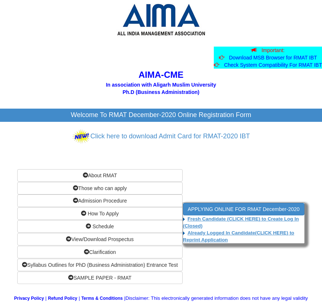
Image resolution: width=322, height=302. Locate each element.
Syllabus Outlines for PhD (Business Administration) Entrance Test (100, 265)
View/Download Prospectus (99, 239)
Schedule (100, 226)
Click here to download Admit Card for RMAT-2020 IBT (170, 136)
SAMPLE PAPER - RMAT (99, 278)
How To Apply (99, 214)
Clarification (100, 252)
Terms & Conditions (102, 298)
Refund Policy (62, 298)
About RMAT (100, 175)
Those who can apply (100, 188)
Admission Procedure (100, 201)
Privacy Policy (29, 298)
